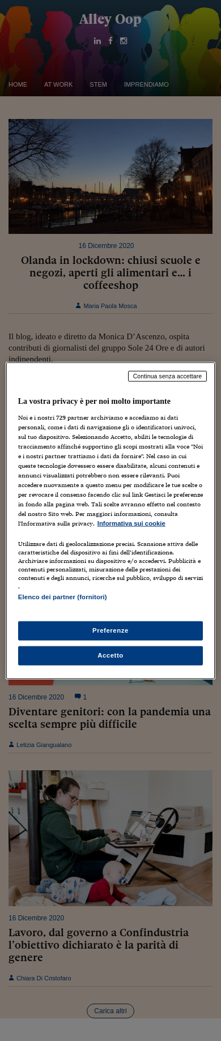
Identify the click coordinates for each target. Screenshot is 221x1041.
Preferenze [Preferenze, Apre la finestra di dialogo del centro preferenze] (110, 629)
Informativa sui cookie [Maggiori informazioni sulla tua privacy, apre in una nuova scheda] (131, 523)
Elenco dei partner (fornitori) (62, 597)
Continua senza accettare (167, 376)
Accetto (110, 654)
